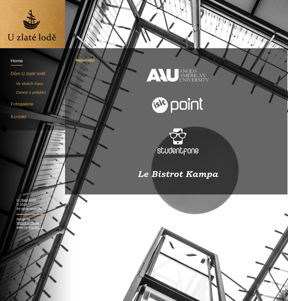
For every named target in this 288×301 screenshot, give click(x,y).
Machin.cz (36, 227)
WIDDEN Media (28, 223)
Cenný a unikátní (31, 92)
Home (17, 60)
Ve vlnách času (29, 83)
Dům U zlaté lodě (28, 73)
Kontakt (18, 116)
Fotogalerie (22, 104)
